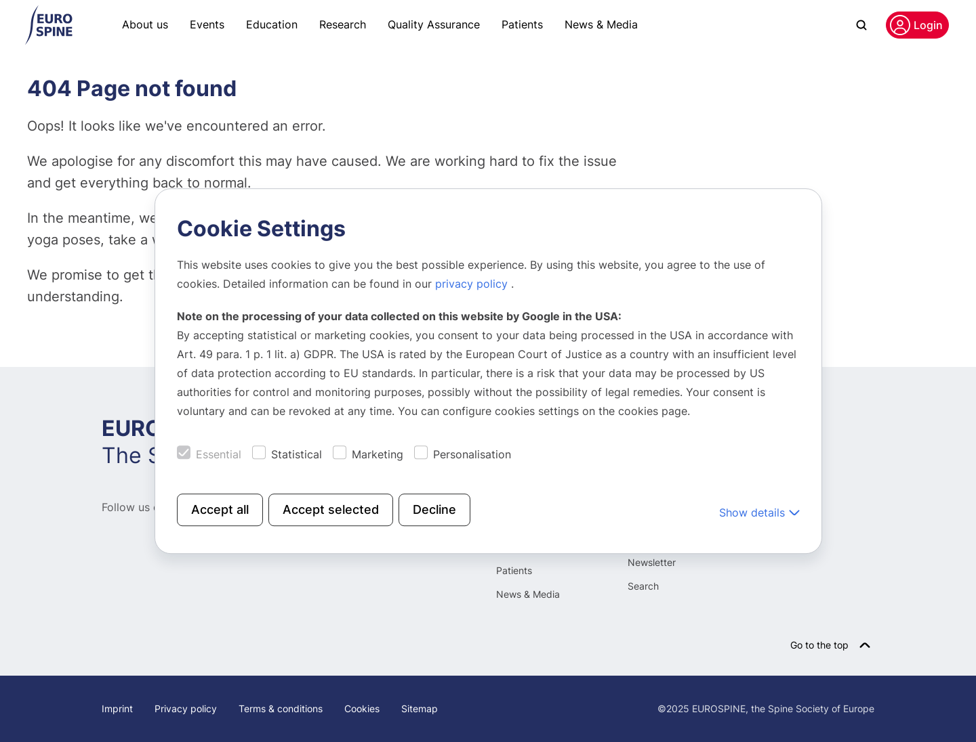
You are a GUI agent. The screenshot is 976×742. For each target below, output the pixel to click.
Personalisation (472, 454)
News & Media (601, 24)
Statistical (296, 454)
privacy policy (473, 283)
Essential (218, 454)
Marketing (377, 454)
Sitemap (419, 708)
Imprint (117, 708)
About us (145, 24)
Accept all (220, 509)
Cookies (362, 708)
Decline (434, 509)
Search (643, 586)
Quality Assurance (434, 24)
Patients (522, 24)
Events (207, 24)
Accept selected (331, 509)
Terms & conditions (281, 708)
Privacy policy (186, 708)
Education (272, 24)
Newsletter (652, 562)
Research (342, 24)
